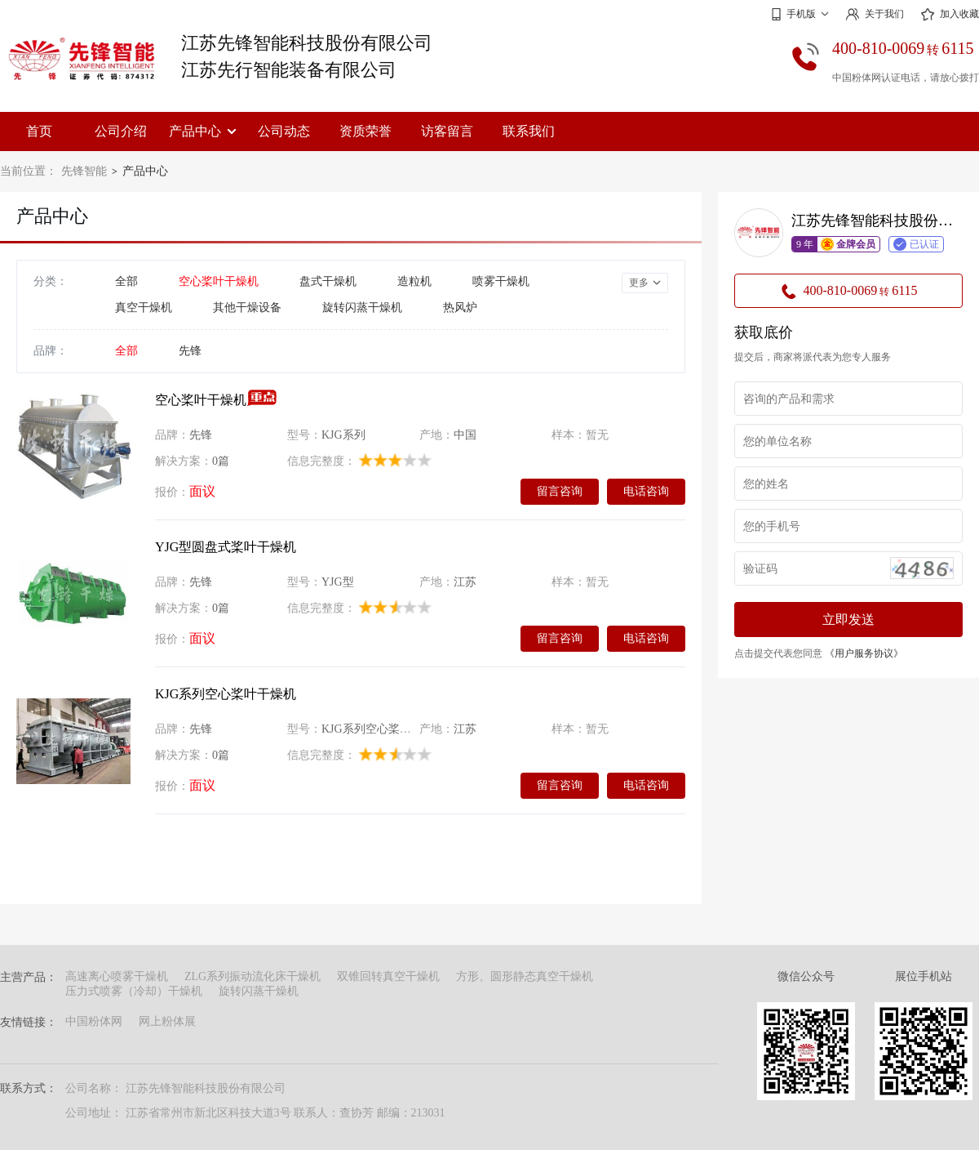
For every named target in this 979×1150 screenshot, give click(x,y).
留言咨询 (560, 490)
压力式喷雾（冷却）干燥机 (133, 991)
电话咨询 (646, 490)
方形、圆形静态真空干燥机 (524, 976)
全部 (126, 281)
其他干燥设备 (247, 307)
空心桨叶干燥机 (219, 281)
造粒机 (414, 281)
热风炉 (460, 307)
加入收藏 (949, 14)
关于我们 (874, 14)
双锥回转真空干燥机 (388, 976)
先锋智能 (84, 171)
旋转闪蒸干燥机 (362, 307)
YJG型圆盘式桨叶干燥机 (225, 547)
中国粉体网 (93, 1021)
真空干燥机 (143, 307)
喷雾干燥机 (500, 281)
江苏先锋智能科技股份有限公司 (306, 43)
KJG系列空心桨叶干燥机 (225, 694)
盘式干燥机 (328, 281)
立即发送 (848, 619)
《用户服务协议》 (864, 653)
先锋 (190, 351)
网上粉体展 (167, 1021)
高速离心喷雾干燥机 (116, 976)
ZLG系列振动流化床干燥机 (252, 976)
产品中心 (202, 131)
